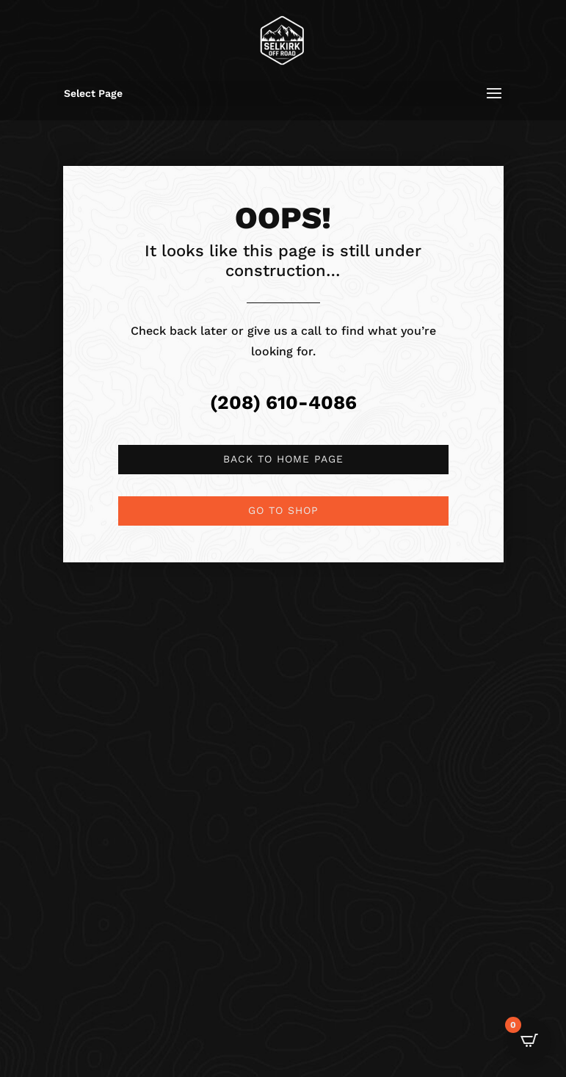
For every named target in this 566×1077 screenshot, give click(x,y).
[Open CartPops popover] (529, 1040)
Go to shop (283, 510)
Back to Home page (283, 459)
